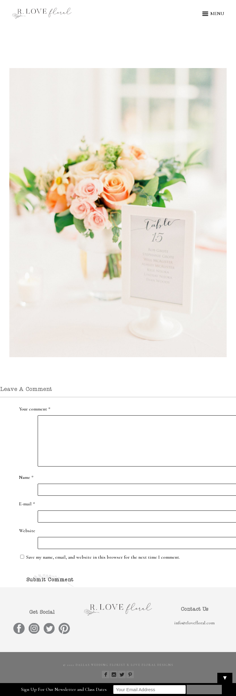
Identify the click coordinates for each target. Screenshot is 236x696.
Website (27, 531)
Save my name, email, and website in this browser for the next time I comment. (103, 557)
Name (26, 477)
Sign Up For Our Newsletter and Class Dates (64, 689)
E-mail (27, 504)
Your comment (34, 409)
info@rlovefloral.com (194, 623)
